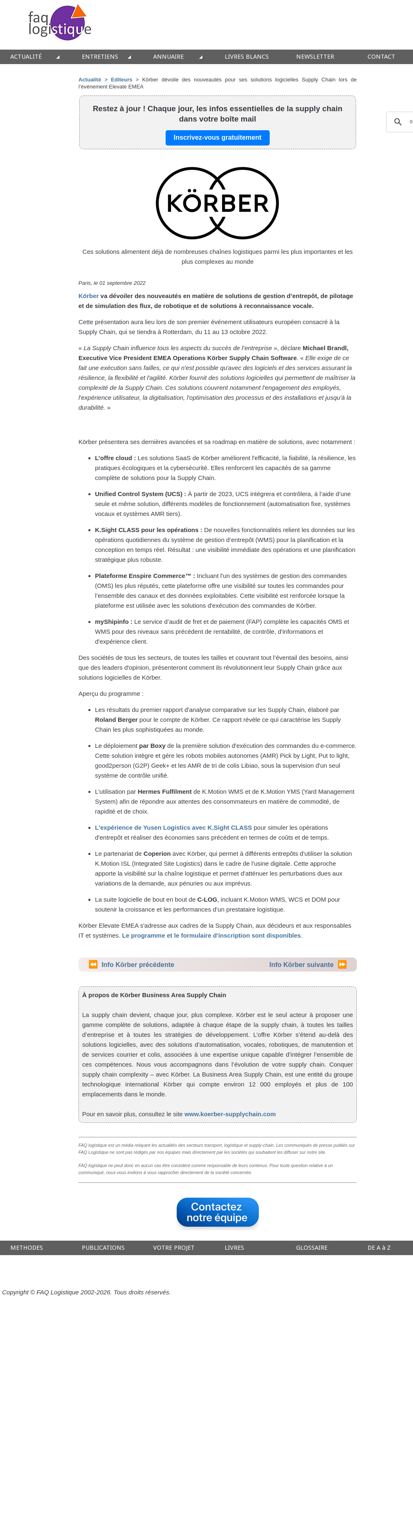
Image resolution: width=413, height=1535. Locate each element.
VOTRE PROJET (174, 1248)
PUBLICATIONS (103, 1248)
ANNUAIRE (168, 57)
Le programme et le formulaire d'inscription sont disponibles (211, 935)
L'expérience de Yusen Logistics (142, 827)
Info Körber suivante (301, 964)
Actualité (89, 79)
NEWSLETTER (315, 57)
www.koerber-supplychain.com (230, 1113)
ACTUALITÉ (26, 57)
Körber (88, 295)
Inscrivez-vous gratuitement (218, 137)
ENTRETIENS (100, 57)
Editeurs (122, 79)
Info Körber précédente (138, 964)
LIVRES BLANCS (247, 57)
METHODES (26, 1248)
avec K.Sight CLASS (221, 827)
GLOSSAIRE (312, 1248)
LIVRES (234, 1248)
